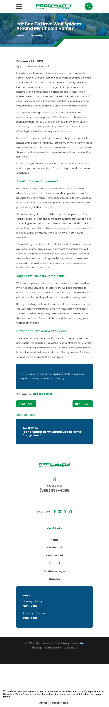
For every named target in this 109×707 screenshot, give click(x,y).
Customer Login (54, 619)
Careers (54, 627)
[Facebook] (54, 560)
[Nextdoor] (70, 560)
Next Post (82, 452)
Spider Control (42, 442)
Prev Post (26, 452)
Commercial (54, 604)
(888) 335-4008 (54, 538)
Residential (54, 596)
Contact (54, 611)
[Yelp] (65, 560)
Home (54, 588)
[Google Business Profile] (60, 560)
